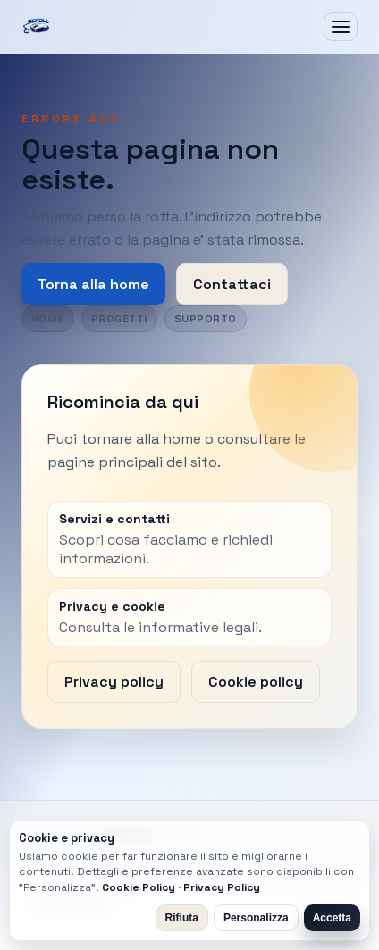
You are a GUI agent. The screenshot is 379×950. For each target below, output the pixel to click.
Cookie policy (255, 681)
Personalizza (256, 918)
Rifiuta (181, 918)
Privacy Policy (221, 887)
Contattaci (232, 284)
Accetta (332, 918)
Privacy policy (114, 681)
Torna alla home (93, 284)
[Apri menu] (341, 26)
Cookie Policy (138, 887)
